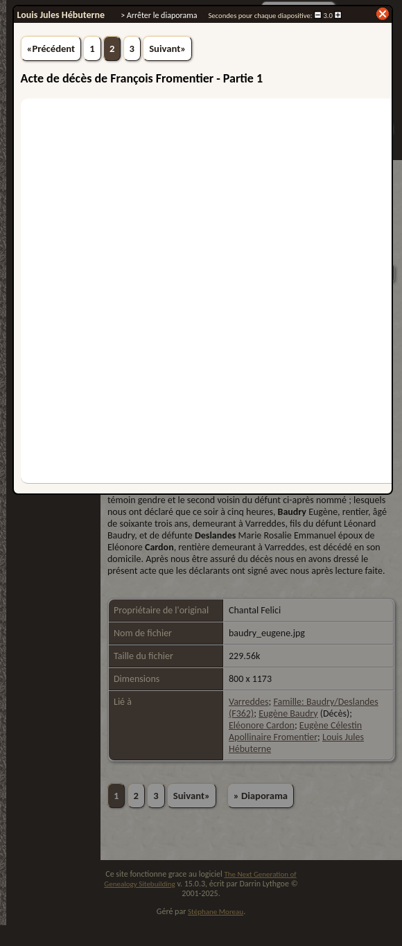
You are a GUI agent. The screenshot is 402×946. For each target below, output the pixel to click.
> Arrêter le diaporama (159, 15)
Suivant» (167, 48)
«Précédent (51, 48)
